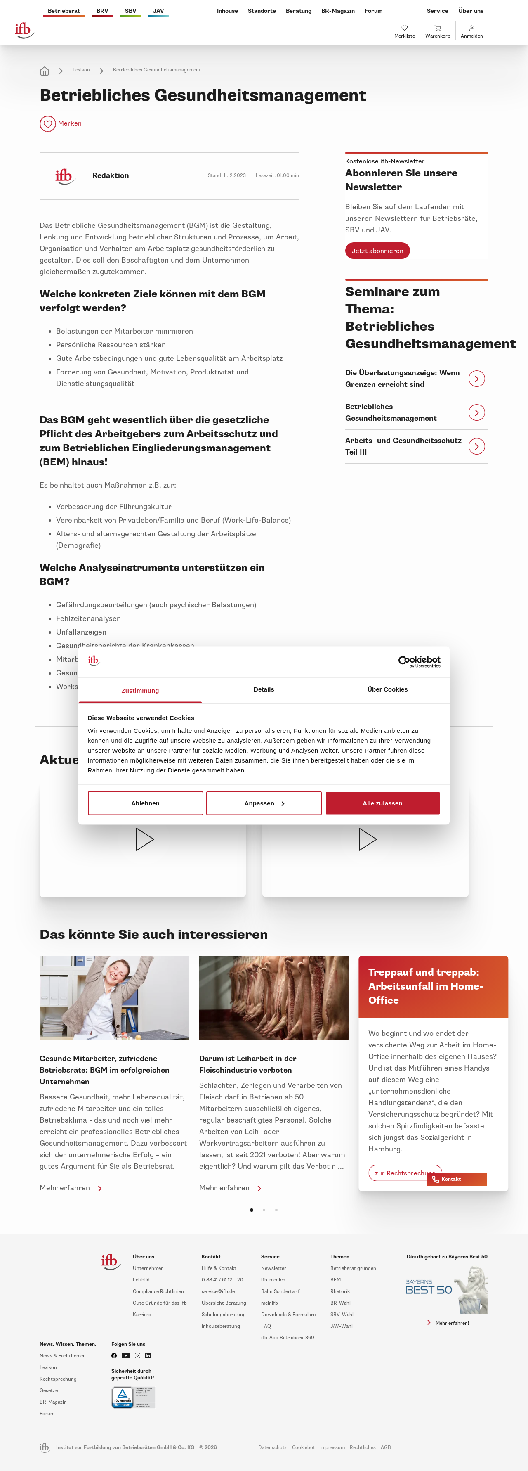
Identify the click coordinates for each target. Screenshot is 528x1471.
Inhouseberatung (221, 1326)
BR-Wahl (340, 1303)
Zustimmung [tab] (140, 690)
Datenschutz (272, 1448)
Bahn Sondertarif (280, 1292)
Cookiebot (303, 1448)
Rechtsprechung (58, 1379)
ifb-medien (273, 1280)
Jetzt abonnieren (377, 251)
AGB (386, 1448)
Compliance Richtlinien (158, 1292)
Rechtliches (363, 1448)
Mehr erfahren (72, 1188)
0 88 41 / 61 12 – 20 (222, 1280)
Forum (47, 1414)
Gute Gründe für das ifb (160, 1303)
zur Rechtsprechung (405, 1173)
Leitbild (141, 1280)
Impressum (332, 1448)
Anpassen (265, 802)
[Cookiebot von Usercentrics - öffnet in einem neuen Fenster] (404, 662)
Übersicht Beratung (224, 1303)
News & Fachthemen (63, 1356)
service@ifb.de (218, 1292)
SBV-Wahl (342, 1315)
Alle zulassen (382, 802)
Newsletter (273, 1268)
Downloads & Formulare (288, 1315)
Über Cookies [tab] (388, 689)
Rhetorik (340, 1292)
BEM (335, 1280)
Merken (70, 123)
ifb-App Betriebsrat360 (287, 1338)
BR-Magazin (53, 1402)
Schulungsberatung (224, 1315)
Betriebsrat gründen (353, 1268)
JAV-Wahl (341, 1326)
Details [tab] (264, 689)
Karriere (142, 1315)
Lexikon (81, 70)
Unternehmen (148, 1268)
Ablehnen (145, 802)
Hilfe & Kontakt (219, 1268)
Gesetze (49, 1391)
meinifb (269, 1303)
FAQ (266, 1326)
